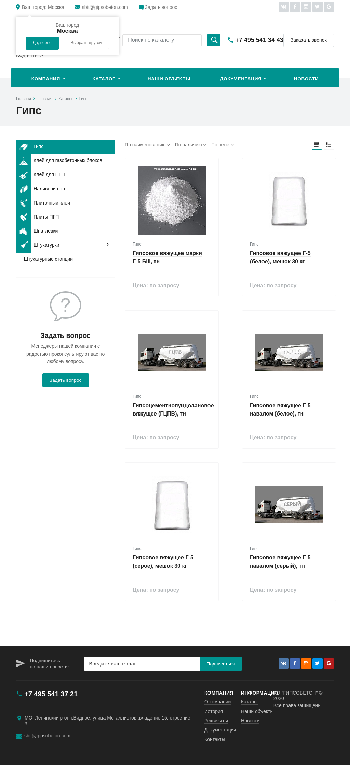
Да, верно (42, 42)
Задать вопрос (161, 7)
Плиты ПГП (37, 217)
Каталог (103, 78)
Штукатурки (37, 245)
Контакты (214, 739)
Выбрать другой (86, 42)
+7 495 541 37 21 (51, 694)
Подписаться (221, 664)
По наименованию (145, 144)
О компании (217, 701)
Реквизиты (216, 720)
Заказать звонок (309, 40)
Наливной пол (40, 189)
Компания (45, 78)
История (213, 711)
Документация (241, 78)
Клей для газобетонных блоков (59, 161)
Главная (23, 98)
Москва (43, 7)
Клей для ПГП (40, 175)
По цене (220, 144)
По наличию (188, 144)
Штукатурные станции (48, 259)
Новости (306, 78)
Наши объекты (169, 78)
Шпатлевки (37, 231)
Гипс (83, 98)
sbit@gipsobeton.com (105, 7)
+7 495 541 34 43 (259, 40)
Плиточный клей (43, 203)
